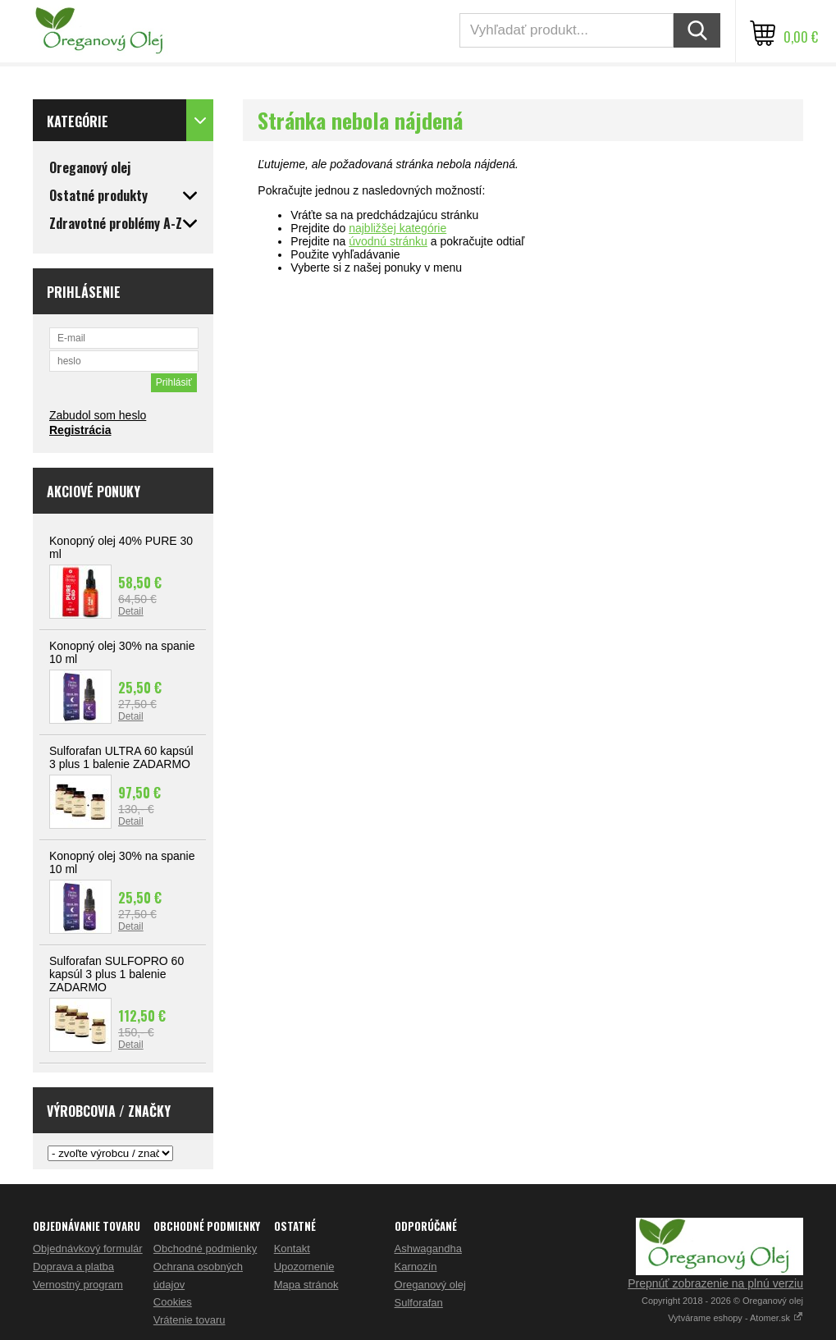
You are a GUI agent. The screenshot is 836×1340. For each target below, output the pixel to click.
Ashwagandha (428, 1248)
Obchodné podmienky (205, 1248)
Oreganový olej (430, 1284)
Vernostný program (78, 1284)
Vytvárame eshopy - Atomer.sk (735, 1318)
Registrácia (80, 430)
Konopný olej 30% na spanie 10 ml (121, 652)
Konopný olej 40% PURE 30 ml (121, 547)
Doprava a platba (73, 1266)
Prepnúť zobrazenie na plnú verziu (715, 1283)
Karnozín (416, 1266)
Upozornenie (304, 1266)
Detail (131, 611)
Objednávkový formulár (88, 1248)
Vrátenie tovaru (189, 1320)
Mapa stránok (306, 1284)
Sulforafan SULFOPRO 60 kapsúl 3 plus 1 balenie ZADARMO (116, 974)
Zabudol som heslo (97, 415)
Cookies (172, 1302)
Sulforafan (419, 1303)
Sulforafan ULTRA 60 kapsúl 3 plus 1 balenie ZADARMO (121, 757)
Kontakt (292, 1248)
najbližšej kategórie (397, 228)
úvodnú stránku (388, 241)
